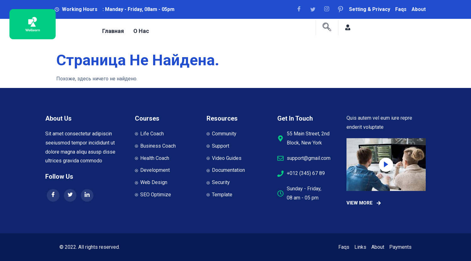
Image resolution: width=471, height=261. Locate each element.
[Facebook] (301, 9)
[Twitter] (70, 195)
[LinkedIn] (87, 195)
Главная (113, 31)
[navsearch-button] (327, 27)
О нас (141, 31)
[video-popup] (386, 165)
